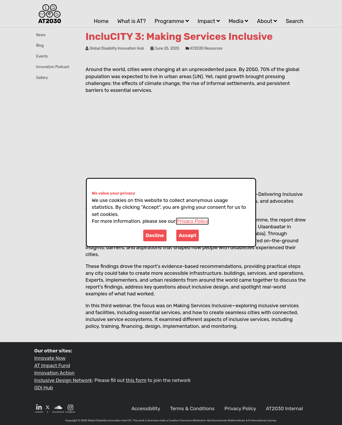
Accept (187, 235)
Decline (155, 235)
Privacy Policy (192, 221)
